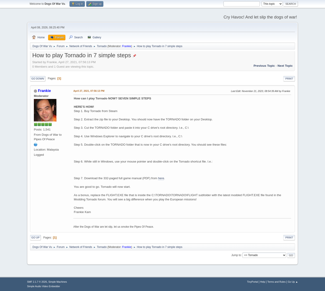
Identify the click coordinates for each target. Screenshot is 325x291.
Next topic (285, 65)
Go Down (37, 78)
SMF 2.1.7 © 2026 (37, 281)
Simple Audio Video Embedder (43, 286)
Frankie (126, 46)
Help (262, 281)
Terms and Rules (276, 281)
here (161, 178)
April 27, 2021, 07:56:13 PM (88, 90)
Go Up (35, 237)
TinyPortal (252, 281)
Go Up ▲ (293, 281)
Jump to (236, 255)
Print (289, 78)
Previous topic (264, 65)
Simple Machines (57, 281)
